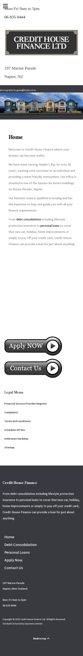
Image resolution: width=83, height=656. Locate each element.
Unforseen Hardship (16, 438)
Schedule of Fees (14, 430)
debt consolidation (28, 219)
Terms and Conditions (17, 421)
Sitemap (9, 447)
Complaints (11, 412)
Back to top (41, 639)
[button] (41, 104)
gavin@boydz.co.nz (26, 90)
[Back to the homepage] (41, 42)
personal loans (49, 226)
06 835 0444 (14, 17)
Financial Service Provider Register (25, 403)
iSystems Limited (33, 623)
